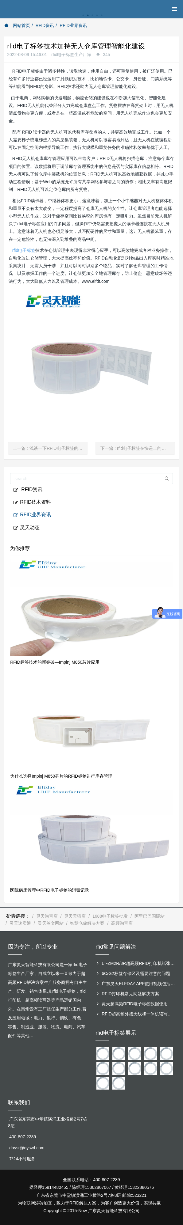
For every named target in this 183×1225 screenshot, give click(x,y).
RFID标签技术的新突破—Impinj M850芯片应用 (54, 662)
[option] (91, 18)
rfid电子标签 (23, 250)
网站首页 (17, 25)
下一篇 (137, 448)
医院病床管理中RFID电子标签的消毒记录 (49, 890)
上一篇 (50, 448)
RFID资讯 (45, 25)
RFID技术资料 (32, 502)
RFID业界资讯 (73, 25)
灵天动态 (26, 527)
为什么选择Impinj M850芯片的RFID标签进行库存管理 (61, 776)
